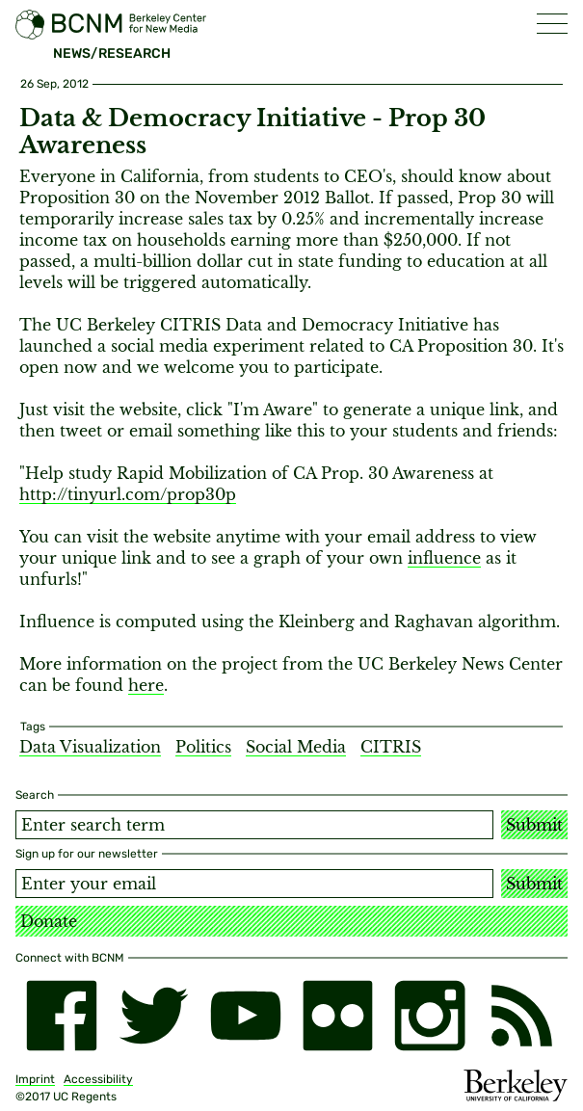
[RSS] (522, 1015)
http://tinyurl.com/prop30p (127, 494)
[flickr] (338, 1015)
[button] (552, 23)
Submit (534, 824)
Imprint (35, 1079)
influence (444, 558)
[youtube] (245, 1015)
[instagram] (430, 1015)
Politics (203, 746)
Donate (48, 921)
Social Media (296, 746)
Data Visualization (90, 746)
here (146, 685)
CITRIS (390, 746)
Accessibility (98, 1079)
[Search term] (254, 824)
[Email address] (254, 883)
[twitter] (154, 1015)
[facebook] (61, 1015)
